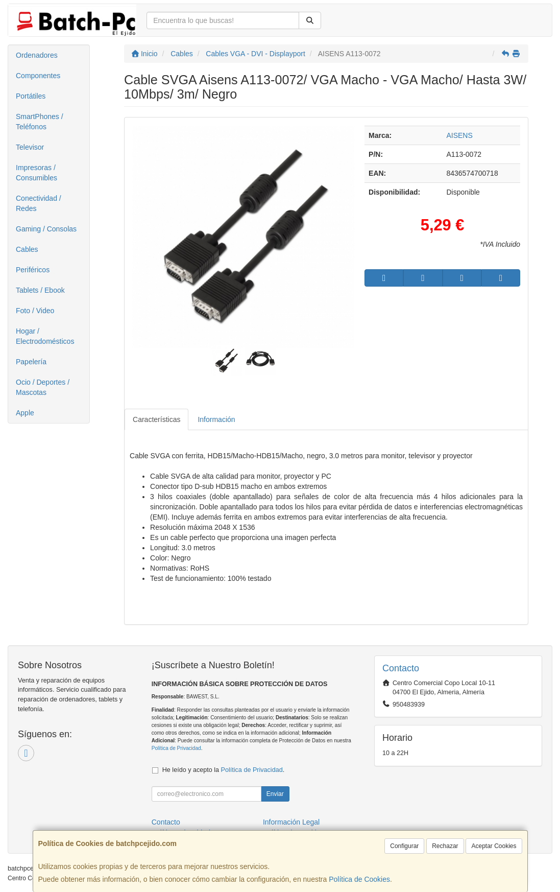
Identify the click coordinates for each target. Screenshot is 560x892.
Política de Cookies (359, 879)
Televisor (30, 147)
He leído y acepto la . (223, 769)
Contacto (166, 822)
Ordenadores (37, 55)
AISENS (459, 135)
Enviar (275, 793)
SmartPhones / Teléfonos (39, 121)
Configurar (404, 846)
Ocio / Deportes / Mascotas (42, 387)
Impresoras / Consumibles (36, 172)
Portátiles (30, 96)
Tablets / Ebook (40, 290)
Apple (25, 413)
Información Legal (291, 822)
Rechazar (445, 846)
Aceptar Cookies (493, 846)
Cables (27, 249)
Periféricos (33, 270)
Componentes (38, 76)
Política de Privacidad (176, 748)
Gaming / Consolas (46, 229)
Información (216, 419)
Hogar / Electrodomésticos (45, 336)
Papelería (31, 362)
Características (156, 419)
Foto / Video (35, 311)
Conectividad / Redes (38, 203)
